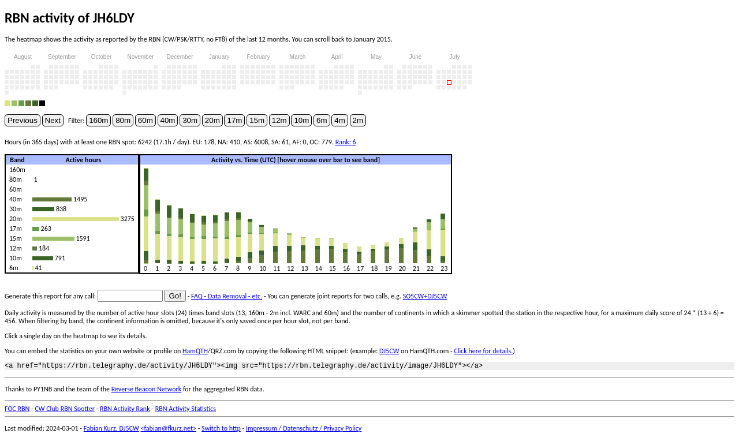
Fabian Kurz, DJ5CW (111, 430)
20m (212, 120)
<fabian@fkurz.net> (168, 430)
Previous (23, 120)
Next (53, 120)
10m (301, 120)
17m (234, 120)
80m (122, 120)
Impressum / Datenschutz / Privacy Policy (303, 430)
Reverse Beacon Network (146, 391)
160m (98, 120)
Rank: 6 (345, 142)
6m (321, 120)
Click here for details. (483, 351)
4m (339, 120)
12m (279, 120)
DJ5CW (389, 351)
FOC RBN (17, 410)
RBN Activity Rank (125, 410)
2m (358, 120)
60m (145, 120)
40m (168, 120)
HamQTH (195, 351)
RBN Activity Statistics (185, 410)
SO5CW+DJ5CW (425, 296)
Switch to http (221, 430)
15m (256, 120)
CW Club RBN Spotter (65, 410)
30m (189, 120)
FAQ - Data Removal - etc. (226, 296)
